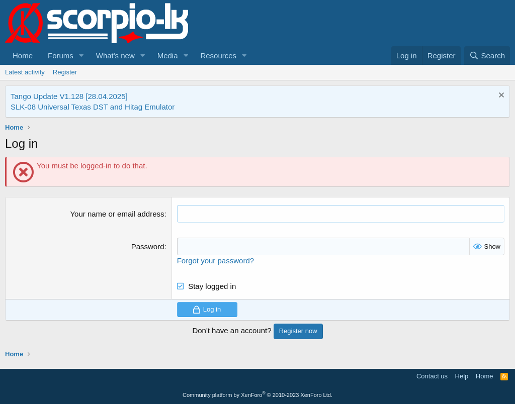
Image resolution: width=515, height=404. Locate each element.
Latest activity (25, 72)
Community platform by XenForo (257, 395)
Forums (60, 55)
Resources (218, 55)
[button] (81, 55)
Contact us (432, 376)
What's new (115, 55)
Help (462, 376)
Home (23, 55)
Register (65, 72)
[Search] (487, 55)
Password (147, 246)
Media (167, 55)
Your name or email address (117, 214)
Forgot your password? (215, 260)
